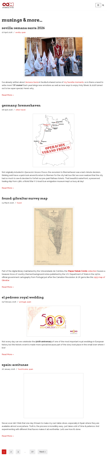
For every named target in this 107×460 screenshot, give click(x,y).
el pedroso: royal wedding (23, 296)
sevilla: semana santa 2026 (23, 28)
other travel (21, 110)
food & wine (23, 368)
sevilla (18, 32)
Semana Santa (31, 82)
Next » (42, 450)
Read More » (7, 95)
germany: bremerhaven (21, 105)
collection (81, 270)
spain (23, 32)
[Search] (103, 5)
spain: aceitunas (15, 364)
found (19, 202)
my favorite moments (72, 82)
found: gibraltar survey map (25, 198)
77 (32, 450)
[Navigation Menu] (98, 5)
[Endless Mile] (8, 5)
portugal (22, 301)
